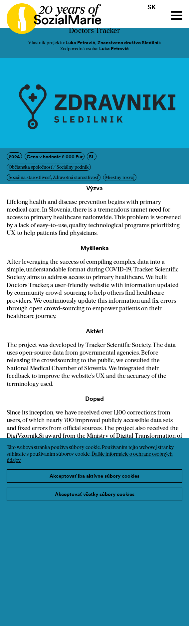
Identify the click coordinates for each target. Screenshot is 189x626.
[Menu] (176, 15)
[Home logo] (50, 15)
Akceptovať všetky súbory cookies (94, 494)
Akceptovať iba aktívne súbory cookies (94, 476)
